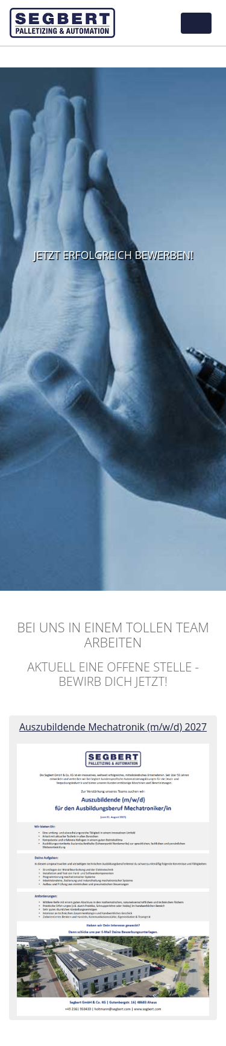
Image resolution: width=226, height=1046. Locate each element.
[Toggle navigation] (196, 23)
